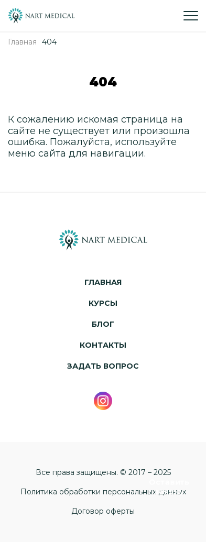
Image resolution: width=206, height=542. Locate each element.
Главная (103, 282)
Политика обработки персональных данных (103, 492)
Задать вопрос (103, 366)
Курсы (103, 303)
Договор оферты (103, 511)
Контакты (103, 345)
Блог (103, 324)
